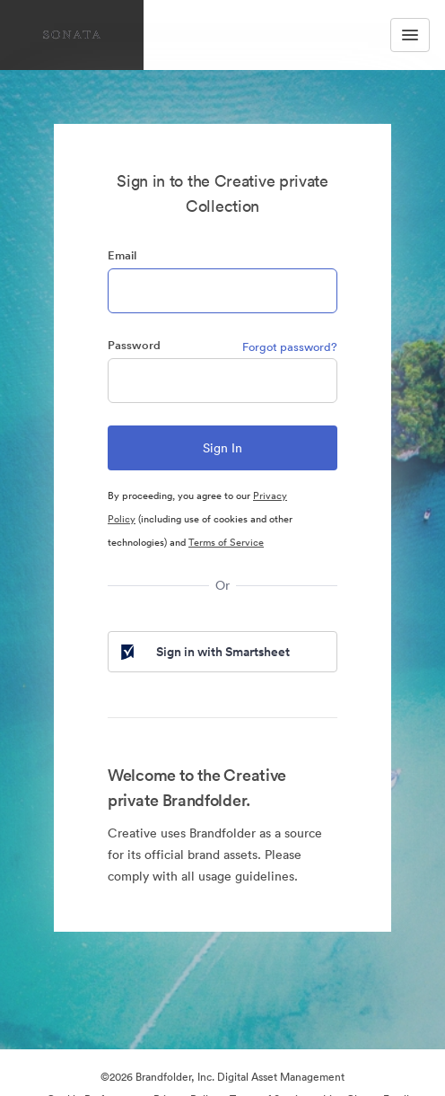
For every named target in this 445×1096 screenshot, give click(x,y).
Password (134, 345)
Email (122, 255)
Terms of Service (226, 542)
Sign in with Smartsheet (204, 652)
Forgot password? (289, 347)
